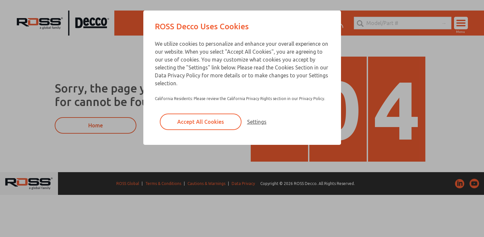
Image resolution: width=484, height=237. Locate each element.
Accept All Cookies (200, 122)
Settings (257, 122)
